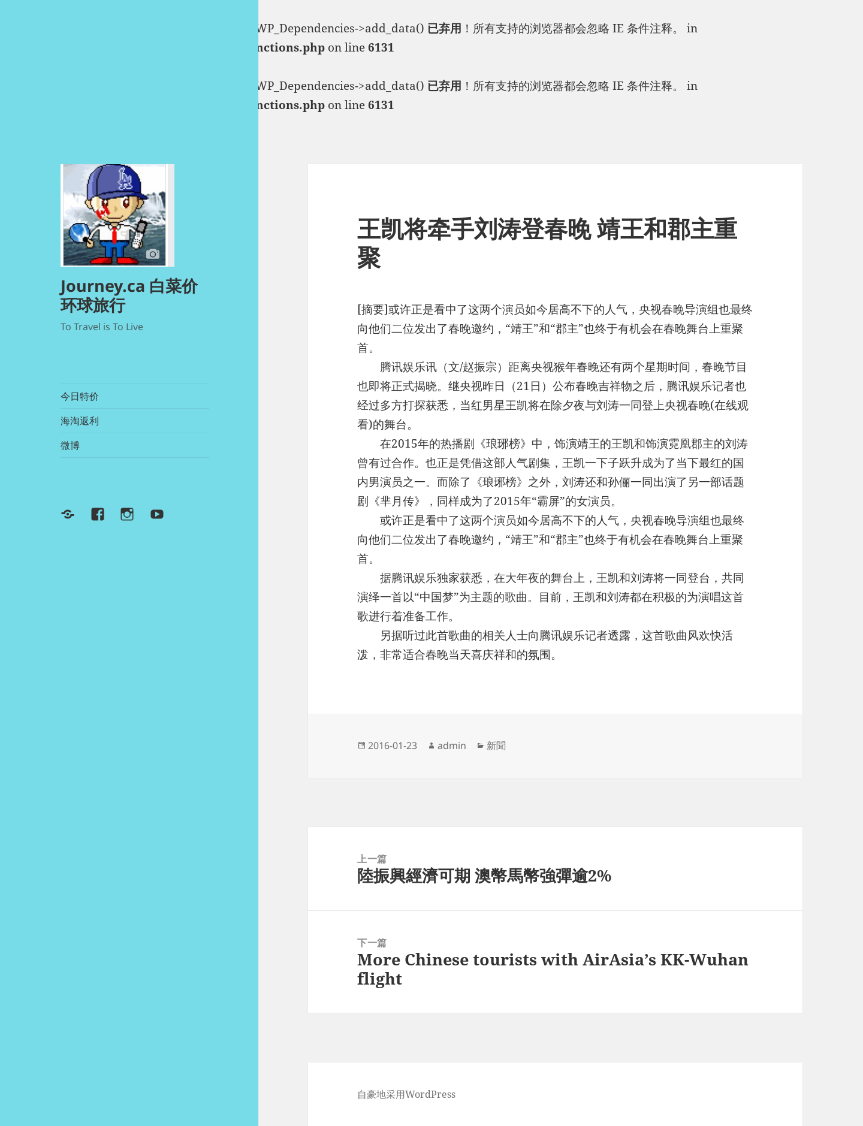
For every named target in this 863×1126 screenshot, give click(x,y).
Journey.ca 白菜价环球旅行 (129, 295)
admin (451, 745)
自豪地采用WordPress (406, 1094)
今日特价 (80, 396)
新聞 (496, 745)
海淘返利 (80, 420)
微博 (70, 445)
